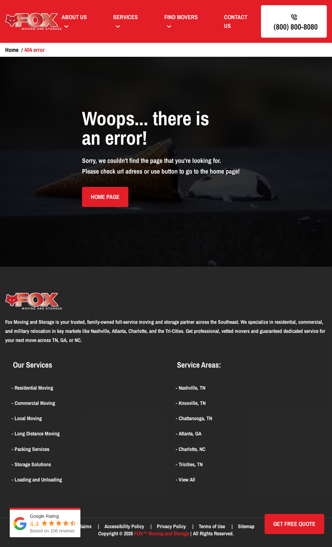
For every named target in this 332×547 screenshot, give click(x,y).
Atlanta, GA (190, 433)
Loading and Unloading (38, 479)
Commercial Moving (35, 403)
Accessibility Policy (124, 526)
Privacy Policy (172, 526)
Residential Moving (34, 387)
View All (187, 479)
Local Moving (28, 418)
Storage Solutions (33, 464)
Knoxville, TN (192, 403)
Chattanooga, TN (195, 418)
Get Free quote (294, 524)
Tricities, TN (191, 464)
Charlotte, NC (192, 449)
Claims (85, 526)
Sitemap (246, 526)
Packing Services (32, 449)
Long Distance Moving (37, 433)
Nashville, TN (192, 387)
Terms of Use (212, 526)
